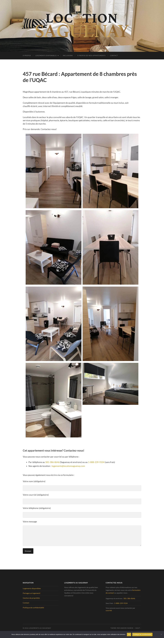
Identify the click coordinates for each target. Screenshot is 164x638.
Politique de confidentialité (33, 607)
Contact (114, 55)
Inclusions (68, 55)
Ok (129, 634)
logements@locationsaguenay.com (68, 466)
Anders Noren (126, 628)
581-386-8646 (52, 462)
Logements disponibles (46, 55)
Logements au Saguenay (40, 628)
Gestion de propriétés (31, 598)
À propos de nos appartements (91, 55)
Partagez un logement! (31, 593)
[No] (161, 634)
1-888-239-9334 (96, 462)
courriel (109, 610)
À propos (27, 55)
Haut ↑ (138, 628)
